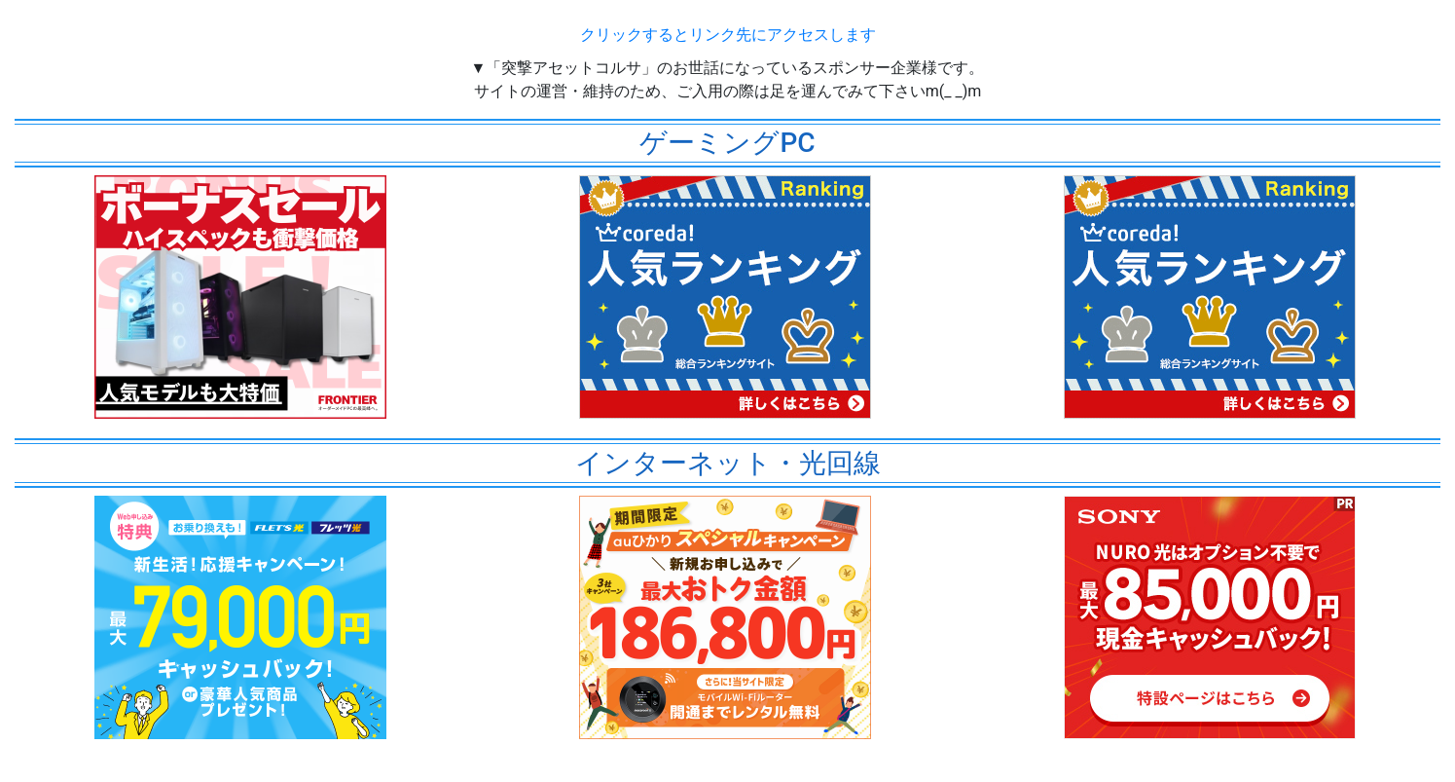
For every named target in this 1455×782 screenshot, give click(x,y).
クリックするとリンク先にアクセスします (728, 34)
